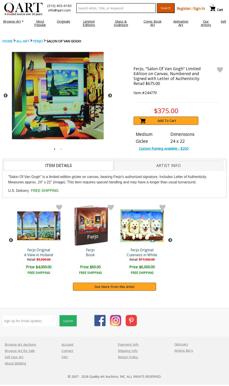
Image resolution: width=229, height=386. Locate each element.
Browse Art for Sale (20, 350)
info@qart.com (59, 10)
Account (67, 344)
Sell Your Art (14, 357)
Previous (5, 95)
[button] (13, 21)
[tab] (58, 166)
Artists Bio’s (183, 350)
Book (90, 254)
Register (184, 8)
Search (166, 8)
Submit (68, 321)
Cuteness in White (142, 254)
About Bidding (15, 363)
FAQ (64, 357)
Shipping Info (128, 350)
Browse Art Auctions (20, 344)
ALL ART (22, 41)
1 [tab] (54, 149)
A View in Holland (38, 254)
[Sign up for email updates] (29, 320)
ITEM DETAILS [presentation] (58, 165)
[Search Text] (116, 8)
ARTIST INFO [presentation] (168, 165)
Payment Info (128, 344)
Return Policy (128, 357)
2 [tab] (61, 149)
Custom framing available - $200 (164, 148)
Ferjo (38, 41)
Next (110, 95)
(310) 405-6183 (59, 5)
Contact (67, 350)
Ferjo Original (38, 249)
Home (7, 41)
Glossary (181, 344)
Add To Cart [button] (166, 120)
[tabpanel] (58, 96)
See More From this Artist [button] (114, 286)
